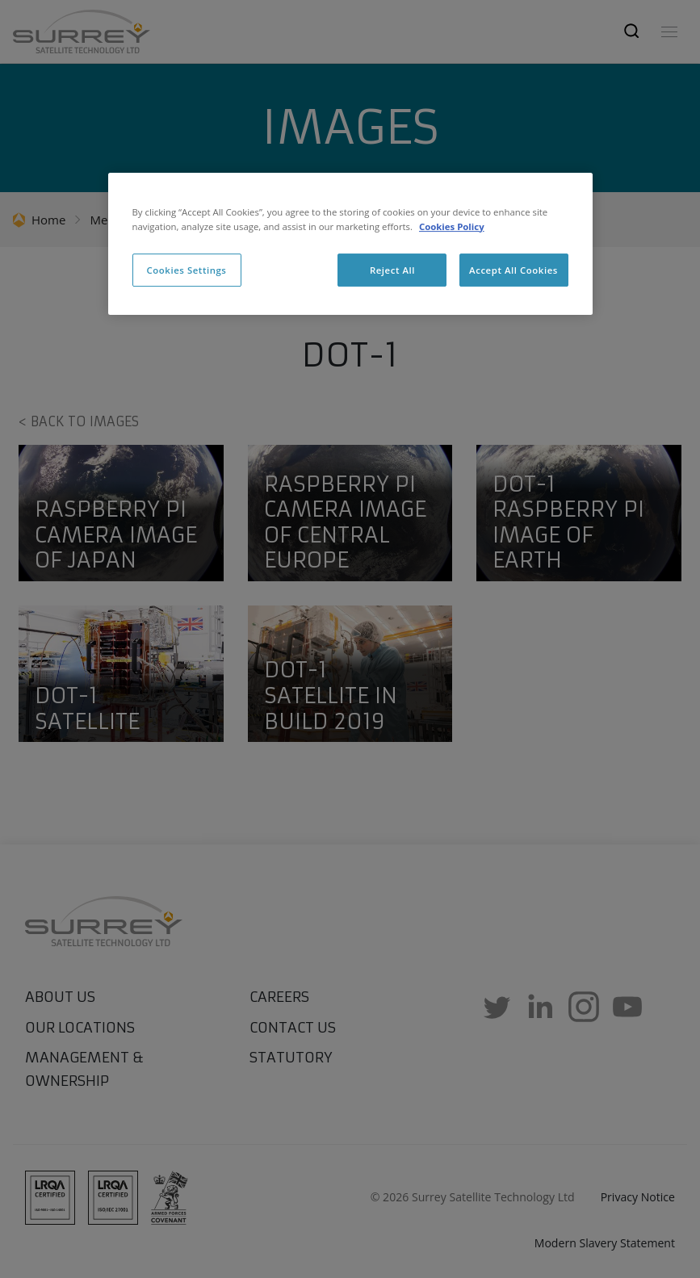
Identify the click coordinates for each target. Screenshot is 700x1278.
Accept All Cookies (513, 270)
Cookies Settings (187, 270)
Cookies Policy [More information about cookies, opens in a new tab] (451, 226)
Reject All (392, 270)
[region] (350, 245)
